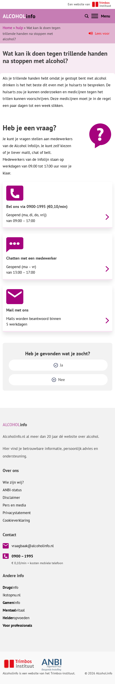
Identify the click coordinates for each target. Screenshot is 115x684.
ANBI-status (12, 489)
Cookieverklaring (16, 520)
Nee (61, 379)
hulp (19, 27)
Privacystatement (17, 512)
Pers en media (14, 505)
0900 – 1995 (22, 556)
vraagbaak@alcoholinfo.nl (33, 545)
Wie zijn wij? (13, 482)
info (10, 587)
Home (7, 27)
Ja (61, 365)
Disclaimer (11, 497)
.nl (12, 595)
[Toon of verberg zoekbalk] (86, 16)
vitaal (14, 610)
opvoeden (16, 617)
